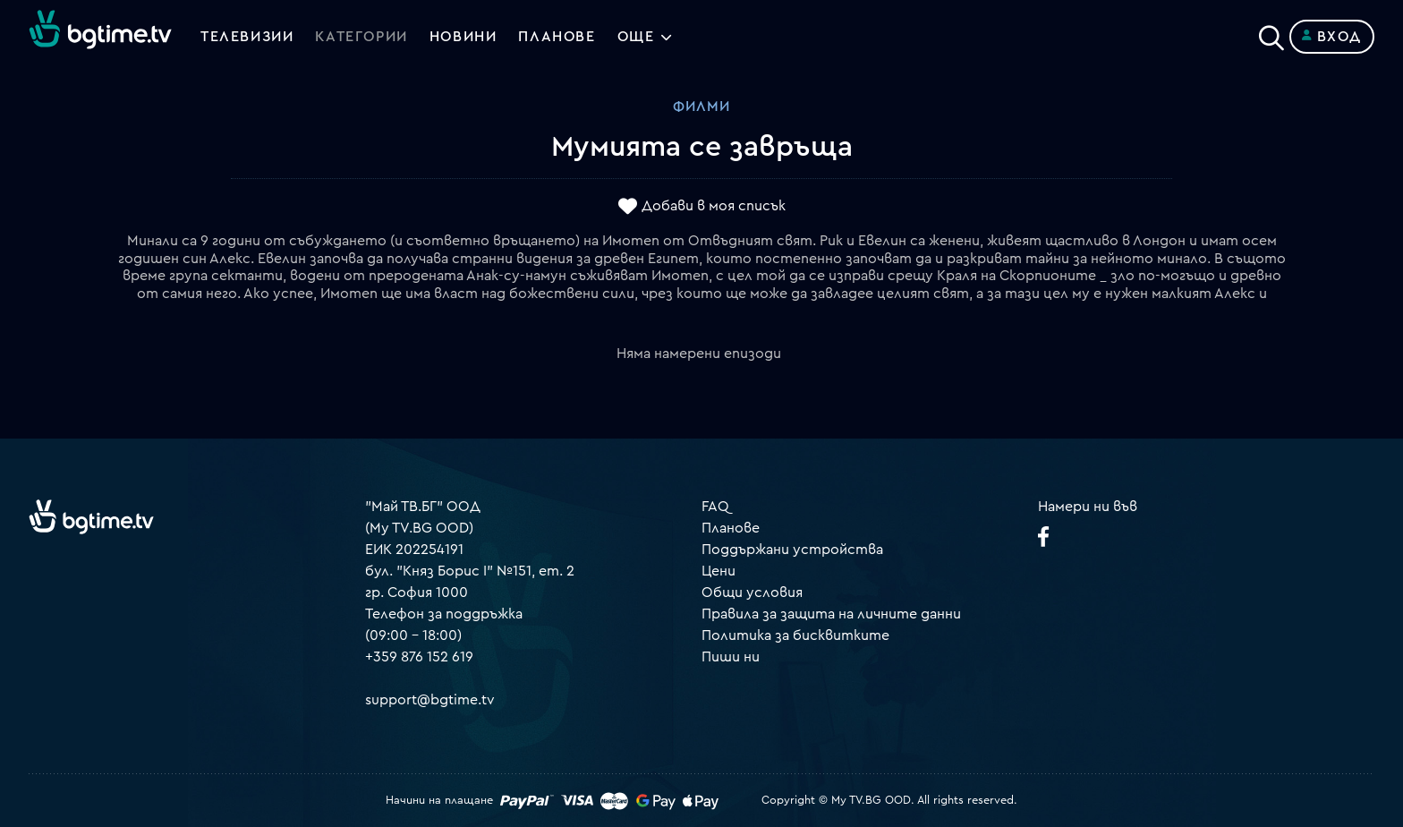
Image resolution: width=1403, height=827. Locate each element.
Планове (731, 528)
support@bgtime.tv (430, 700)
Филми (701, 106)
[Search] (1271, 33)
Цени (719, 571)
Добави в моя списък (714, 207)
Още (636, 37)
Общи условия (752, 592)
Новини (463, 37)
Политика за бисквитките (795, 635)
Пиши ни (731, 657)
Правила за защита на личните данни (831, 614)
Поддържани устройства (792, 549)
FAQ (715, 506)
